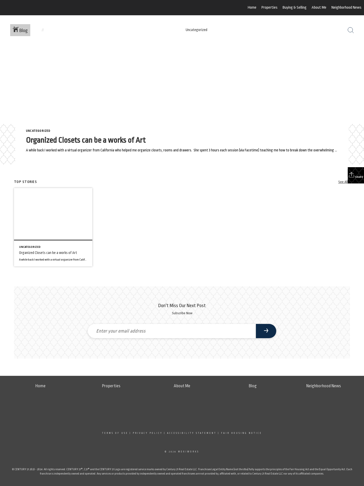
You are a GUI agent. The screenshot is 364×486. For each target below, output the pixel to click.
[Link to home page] (30, 7)
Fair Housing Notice (241, 433)
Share (355, 175)
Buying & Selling (295, 7)
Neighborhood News (346, 7)
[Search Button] (351, 30)
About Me (319, 7)
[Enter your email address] (172, 331)
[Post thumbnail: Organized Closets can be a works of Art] (53, 227)
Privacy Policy (148, 433)
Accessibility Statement (191, 433)
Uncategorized (38, 131)
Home (252, 7)
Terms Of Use (115, 433)
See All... (344, 182)
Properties (269, 7)
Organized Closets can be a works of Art (85, 140)
